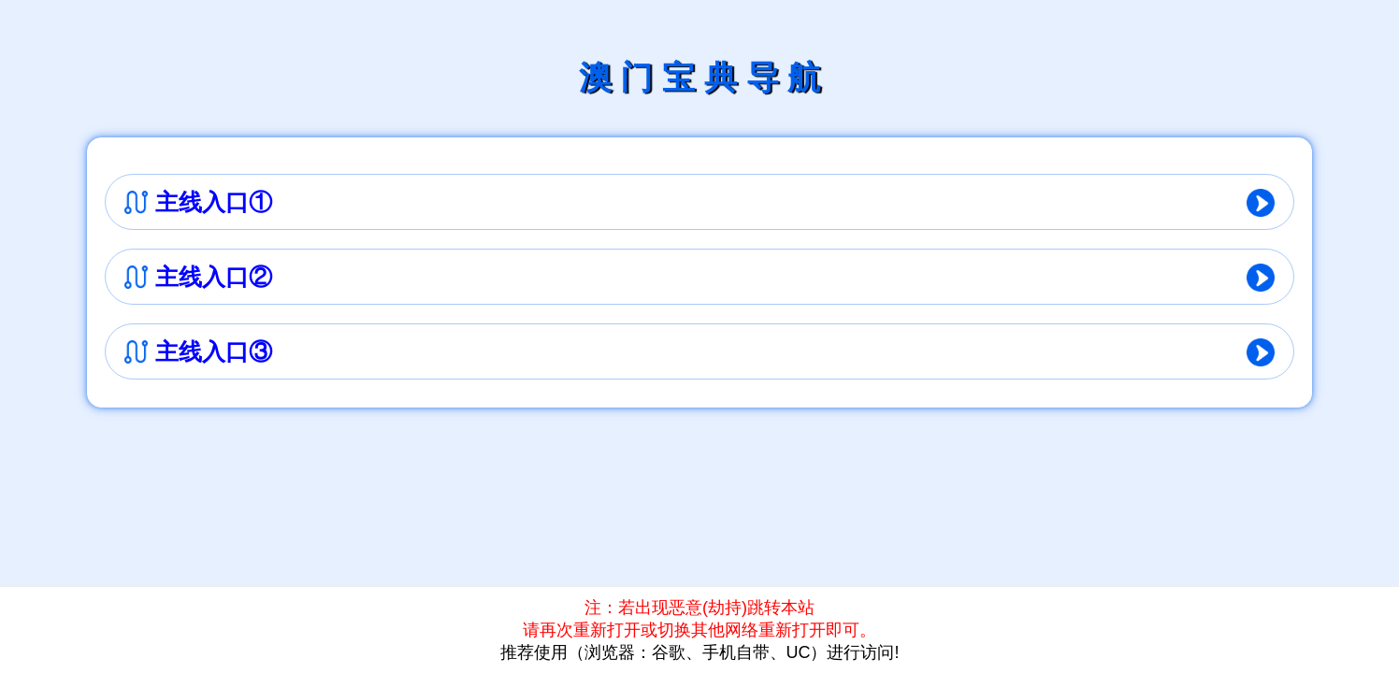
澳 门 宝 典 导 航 (700, 77)
